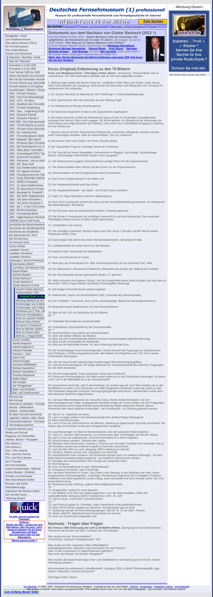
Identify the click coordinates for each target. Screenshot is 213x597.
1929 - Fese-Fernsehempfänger (26, 97)
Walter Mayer (19, 378)
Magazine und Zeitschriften (20, 436)
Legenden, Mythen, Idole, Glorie (27, 418)
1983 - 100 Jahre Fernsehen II (25, 203)
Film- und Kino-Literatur (18, 457)
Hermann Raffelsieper (24, 364)
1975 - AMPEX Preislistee (23, 181)
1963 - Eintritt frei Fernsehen (25, 157)
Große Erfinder (17, 246)
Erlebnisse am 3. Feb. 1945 (31, 311)
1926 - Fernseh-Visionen (22, 93)
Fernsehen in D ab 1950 (22, 68)
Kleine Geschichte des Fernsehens (28, 75)
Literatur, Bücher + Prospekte (21, 439)
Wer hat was (16, 400)
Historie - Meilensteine (21, 407)
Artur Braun (116, 48)
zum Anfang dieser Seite (21, 591)
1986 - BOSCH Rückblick (23, 210)
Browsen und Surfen (16, 483)
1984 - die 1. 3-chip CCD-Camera (27, 206)
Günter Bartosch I (22, 278)
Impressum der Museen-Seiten (22, 491)
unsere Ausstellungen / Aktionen (23, 468)
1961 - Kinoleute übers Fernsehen (28, 143)
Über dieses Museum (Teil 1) (21, 43)
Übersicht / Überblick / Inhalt (24, 57)
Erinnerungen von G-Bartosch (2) (34, 307)
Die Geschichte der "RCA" (23, 235)
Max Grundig (108, 51)
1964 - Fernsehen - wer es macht (27, 160)
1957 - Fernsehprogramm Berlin (26, 135)
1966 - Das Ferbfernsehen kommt (27, 167)
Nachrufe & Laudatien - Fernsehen (28, 403)
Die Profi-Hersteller (15, 465)
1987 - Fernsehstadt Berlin (23, 213)
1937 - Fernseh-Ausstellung (24, 107)
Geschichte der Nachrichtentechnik (28, 224)
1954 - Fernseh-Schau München (27, 128)
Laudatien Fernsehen (20, 253)
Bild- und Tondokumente (25, 392)
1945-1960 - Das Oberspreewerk (27, 121)
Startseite (69, 26)
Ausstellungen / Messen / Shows (27, 90)
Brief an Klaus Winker (28, 321)
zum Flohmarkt (182, 586)
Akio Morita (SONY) (23, 264)
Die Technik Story (18, 238)
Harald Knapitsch (21, 343)
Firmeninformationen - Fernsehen (27, 421)
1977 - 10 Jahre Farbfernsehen (26, 185)
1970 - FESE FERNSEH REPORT (28, 178)
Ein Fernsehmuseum (16, 46)
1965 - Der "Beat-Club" (21, 164)
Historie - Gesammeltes (22, 411)
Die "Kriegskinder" (22, 385)
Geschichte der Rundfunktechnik (27, 228)
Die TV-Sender (13, 461)
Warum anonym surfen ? (24, 540)
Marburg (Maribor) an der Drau (33, 300)
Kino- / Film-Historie (16, 450)
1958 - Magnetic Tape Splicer (25, 139)
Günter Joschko (21, 339)
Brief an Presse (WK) (28, 332)
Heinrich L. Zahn (21, 354)
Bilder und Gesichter (23, 389)
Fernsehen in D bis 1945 (22, 65)
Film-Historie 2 (13, 447)
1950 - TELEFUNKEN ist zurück (27, 125)
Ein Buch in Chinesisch (29, 325)
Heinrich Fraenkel (22, 350)
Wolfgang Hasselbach (121, 45)
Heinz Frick (18, 357)
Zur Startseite (30, 586)
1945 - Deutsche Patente (23, 114)
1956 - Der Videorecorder (23, 132)
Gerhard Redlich (21, 274)
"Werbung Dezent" (15, 498)
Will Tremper (19, 382)
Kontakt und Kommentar (18, 476)
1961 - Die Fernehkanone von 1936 (28, 146)
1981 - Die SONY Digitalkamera (26, 196)
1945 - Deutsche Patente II (24, 118)
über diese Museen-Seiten (20, 479)
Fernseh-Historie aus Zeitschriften (27, 82)
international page (15, 487)
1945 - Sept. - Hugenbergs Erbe (26, 111)
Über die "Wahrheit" (20, 61)
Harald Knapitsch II (22, 346)
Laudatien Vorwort (19, 249)
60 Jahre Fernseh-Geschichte (25, 414)
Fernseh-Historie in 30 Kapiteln (26, 86)
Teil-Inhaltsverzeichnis (21, 425)
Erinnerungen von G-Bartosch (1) (34, 304)
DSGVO (134, 586)
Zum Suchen (153, 21)
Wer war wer (16, 396)
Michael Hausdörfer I (24, 368)
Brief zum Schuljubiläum (29, 314)
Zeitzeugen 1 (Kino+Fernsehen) (26, 260)
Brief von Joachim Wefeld (30, 318)
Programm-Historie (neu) (19, 429)
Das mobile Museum (16, 50)
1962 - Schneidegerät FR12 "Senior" (28, 153)
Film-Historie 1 (13, 443)
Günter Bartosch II (22, 281)
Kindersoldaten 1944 (27, 292)
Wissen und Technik (16, 432)
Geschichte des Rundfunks (24, 231)
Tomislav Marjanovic (23, 375)
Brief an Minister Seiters (29, 328)
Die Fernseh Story (19, 242)
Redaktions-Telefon (163, 586)
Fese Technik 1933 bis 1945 (24, 72)
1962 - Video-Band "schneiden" (26, 150)
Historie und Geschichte (18, 53)
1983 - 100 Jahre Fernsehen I (25, 199)
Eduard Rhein (20, 271)
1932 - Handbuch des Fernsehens (28, 104)
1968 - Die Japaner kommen (24, 171)
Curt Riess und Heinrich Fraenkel (30, 267)
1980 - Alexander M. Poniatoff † (26, 192)
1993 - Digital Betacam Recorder (27, 217)
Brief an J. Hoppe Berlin (29, 335)
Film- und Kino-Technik (18, 454)
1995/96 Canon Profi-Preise (24, 220)
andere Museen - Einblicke (20, 472)
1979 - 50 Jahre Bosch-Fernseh (26, 188)
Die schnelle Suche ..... (18, 494)
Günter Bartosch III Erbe (25, 285)
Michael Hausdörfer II (24, 371)
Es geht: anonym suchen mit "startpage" (24, 517)
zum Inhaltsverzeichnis (18, 39)
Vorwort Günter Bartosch (29, 289)
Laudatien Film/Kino (20, 256)
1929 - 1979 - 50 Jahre (21, 100)
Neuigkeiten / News (16, 36)
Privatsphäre (146, 586)
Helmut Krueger (21, 361)
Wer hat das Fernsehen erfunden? (28, 79)
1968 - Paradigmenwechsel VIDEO (28, 174)
